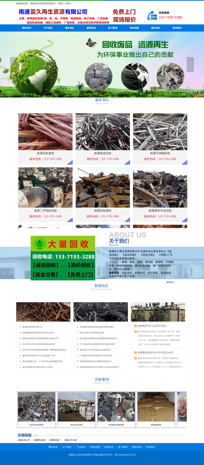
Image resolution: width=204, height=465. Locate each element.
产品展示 (81, 447)
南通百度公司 (24, 440)
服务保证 (155, 28)
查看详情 (170, 282)
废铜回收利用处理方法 (33, 327)
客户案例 (112, 28)
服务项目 (69, 28)
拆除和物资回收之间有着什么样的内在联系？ (100, 367)
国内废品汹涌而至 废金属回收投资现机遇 (98, 338)
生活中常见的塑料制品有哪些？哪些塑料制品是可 (45, 350)
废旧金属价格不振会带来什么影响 (38, 367)
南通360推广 (55, 440)
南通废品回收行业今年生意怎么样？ (156, 353)
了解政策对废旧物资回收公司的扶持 (96, 356)
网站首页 (26, 28)
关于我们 (48, 28)
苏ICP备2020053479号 (125, 455)
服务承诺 (136, 447)
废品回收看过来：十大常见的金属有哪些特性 (43, 361)
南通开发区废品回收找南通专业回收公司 (41, 338)
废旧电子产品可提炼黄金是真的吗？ (96, 350)
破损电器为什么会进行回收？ (153, 326)
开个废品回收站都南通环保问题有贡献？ (98, 344)
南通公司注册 (71, 440)
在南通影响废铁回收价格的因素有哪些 (97, 327)
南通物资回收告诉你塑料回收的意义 (96, 361)
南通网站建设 (40, 440)
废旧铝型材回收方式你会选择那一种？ (40, 356)
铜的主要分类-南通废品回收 (92, 333)
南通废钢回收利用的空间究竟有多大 (39, 333)
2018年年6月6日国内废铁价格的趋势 (39, 344)
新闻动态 (91, 28)
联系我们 (177, 28)
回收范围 (134, 28)
